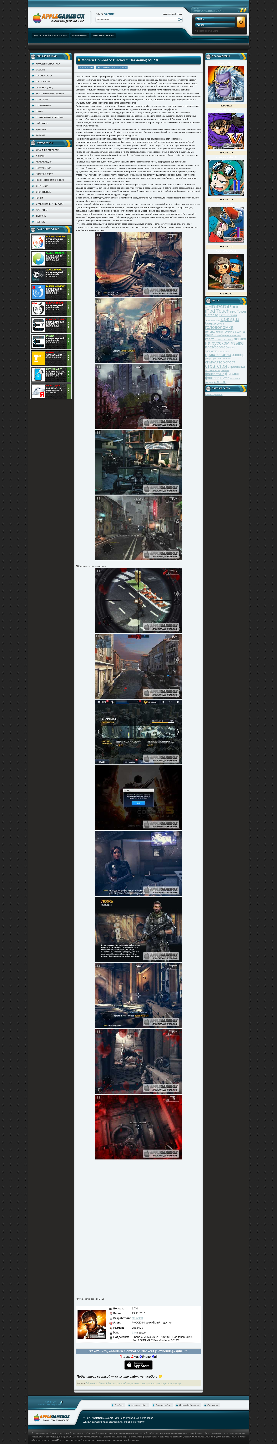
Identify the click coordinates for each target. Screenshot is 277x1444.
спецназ (152, 1383)
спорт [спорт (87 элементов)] (230, 362)
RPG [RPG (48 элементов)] (233, 311)
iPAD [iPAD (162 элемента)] (221, 306)
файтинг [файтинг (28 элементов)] (225, 370)
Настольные (43, 81)
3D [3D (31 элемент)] (206, 307)
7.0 (134, 1332)
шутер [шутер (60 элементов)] (224, 378)
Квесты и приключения (50, 93)
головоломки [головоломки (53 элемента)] (214, 331)
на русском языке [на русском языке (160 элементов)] (224, 343)
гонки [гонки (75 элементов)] (228, 331)
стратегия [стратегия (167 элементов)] (216, 366)
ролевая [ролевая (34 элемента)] (217, 358)
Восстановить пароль (207, 31)
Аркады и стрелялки (48, 64)
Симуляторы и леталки (49, 117)
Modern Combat (98, 1383)
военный (121, 1383)
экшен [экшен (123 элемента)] (220, 381)
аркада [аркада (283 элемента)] (229, 319)
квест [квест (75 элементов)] (209, 339)
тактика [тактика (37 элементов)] (209, 370)
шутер (177, 1383)
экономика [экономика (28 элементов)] (235, 378)
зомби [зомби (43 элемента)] (220, 335)
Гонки (39, 111)
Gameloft (137, 1318)
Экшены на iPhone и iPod (112, 67)
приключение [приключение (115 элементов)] (218, 354)
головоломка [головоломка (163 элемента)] (219, 327)
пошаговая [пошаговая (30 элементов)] (223, 351)
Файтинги (42, 123)
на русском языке (136, 1383)
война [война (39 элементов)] (220, 323)
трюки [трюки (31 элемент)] (217, 370)
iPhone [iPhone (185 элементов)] (234, 306)
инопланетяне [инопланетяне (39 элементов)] (232, 335)
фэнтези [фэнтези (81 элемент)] (212, 378)
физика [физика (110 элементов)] (232, 373)
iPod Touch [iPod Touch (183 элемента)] (217, 311)
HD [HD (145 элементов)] (212, 306)
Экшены (40, 70)
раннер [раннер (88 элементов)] (238, 354)
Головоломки (44, 76)
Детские (41, 129)
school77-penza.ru (214, 394)
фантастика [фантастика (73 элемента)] (214, 374)
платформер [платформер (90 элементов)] (216, 347)
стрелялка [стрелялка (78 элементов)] (236, 366)
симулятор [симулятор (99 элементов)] (215, 362)
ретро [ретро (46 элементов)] (209, 358)
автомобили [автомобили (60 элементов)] (228, 315)
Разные (40, 135)
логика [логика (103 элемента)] (240, 339)
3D (87, 1383)
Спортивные (43, 105)
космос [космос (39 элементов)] (218, 339)
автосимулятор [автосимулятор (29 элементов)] (212, 320)
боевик (112, 1383)
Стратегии (42, 99)
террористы (165, 1383)
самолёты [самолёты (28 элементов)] (227, 358)
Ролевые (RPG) (44, 87)
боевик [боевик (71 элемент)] (210, 323)
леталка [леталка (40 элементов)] (228, 339)
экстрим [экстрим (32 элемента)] (209, 382)
